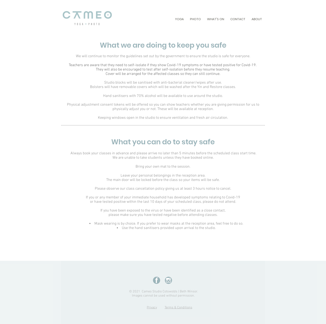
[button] (179, 19)
